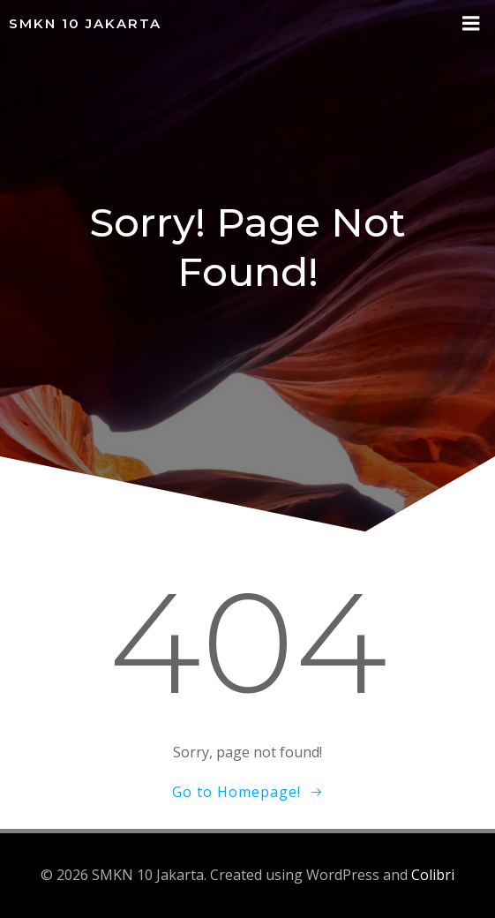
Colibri (432, 874)
